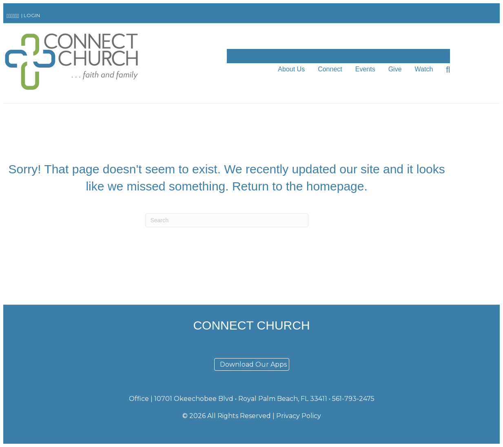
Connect (330, 69)
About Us (291, 69)
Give (395, 69)
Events (365, 69)
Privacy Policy (298, 416)
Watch (424, 69)
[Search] (444, 70)
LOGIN (32, 15)
